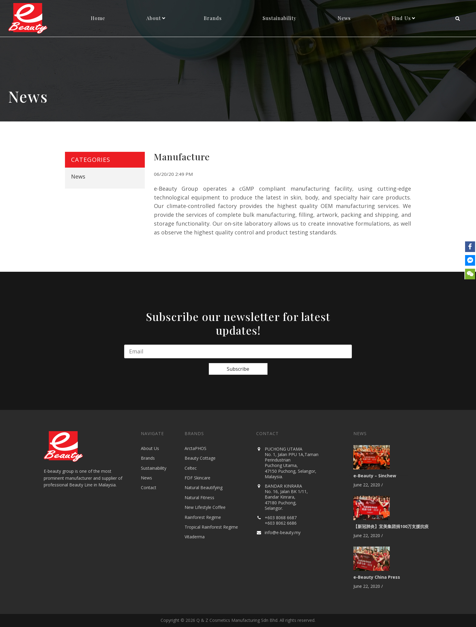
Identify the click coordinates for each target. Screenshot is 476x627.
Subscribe (238, 369)
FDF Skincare (197, 478)
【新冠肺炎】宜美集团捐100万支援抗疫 (391, 526)
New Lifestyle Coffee (205, 507)
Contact (148, 487)
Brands (148, 458)
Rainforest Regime (203, 517)
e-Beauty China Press (376, 577)
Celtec (191, 468)
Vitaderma (195, 537)
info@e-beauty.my (283, 532)
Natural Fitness (199, 497)
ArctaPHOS (195, 448)
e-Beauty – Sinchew (374, 476)
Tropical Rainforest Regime (211, 527)
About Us (150, 448)
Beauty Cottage (200, 458)
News (78, 176)
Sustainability (153, 468)
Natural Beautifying (204, 487)
